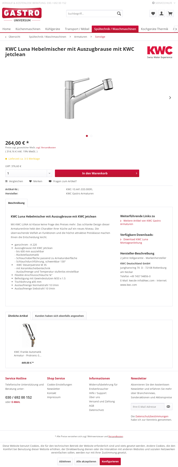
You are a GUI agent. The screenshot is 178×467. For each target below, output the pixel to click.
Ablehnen (65, 461)
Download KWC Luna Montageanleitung (134, 241)
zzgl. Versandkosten (46, 147)
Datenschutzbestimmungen (151, 416)
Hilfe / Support (97, 393)
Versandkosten (115, 436)
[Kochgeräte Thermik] (155, 29)
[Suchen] (119, 13)
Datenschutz (96, 410)
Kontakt (51, 393)
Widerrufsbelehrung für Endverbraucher (103, 386)
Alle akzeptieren (86, 461)
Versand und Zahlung (102, 401)
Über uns (94, 397)
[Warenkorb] (170, 13)
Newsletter (53, 388)
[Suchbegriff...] (94, 13)
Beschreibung (16, 203)
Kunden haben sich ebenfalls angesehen (59, 315)
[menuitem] (94, 13)
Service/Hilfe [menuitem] (162, 3)
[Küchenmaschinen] (28, 29)
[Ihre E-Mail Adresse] (147, 406)
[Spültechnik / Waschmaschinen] (115, 29)
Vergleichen (14, 181)
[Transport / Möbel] (77, 29)
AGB (91, 405)
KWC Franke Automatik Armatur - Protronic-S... (27, 353)
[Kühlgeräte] (53, 29)
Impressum (54, 397)
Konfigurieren (110, 461)
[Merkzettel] (152, 13)
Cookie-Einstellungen (59, 384)
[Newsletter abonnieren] (168, 406)
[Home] (6, 29)
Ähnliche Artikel (18, 315)
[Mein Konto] (161, 13)
